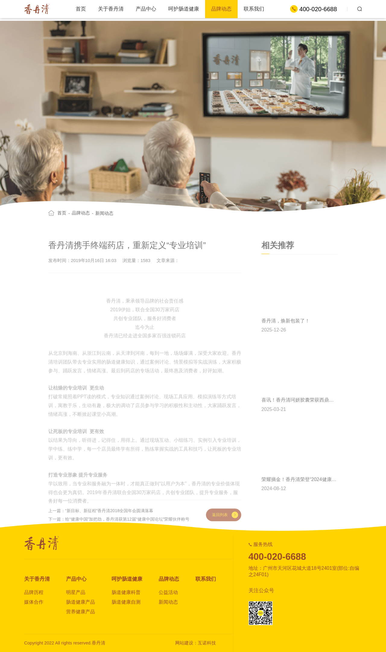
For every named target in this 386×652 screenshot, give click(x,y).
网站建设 (184, 643)
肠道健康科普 (126, 592)
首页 (81, 9)
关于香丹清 (111, 9)
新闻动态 (104, 220)
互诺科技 (207, 643)
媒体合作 (33, 602)
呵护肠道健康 (183, 9)
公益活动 (168, 592)
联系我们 (254, 9)
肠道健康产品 (80, 602)
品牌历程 (33, 592)
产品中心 (146, 9)
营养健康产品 (80, 611)
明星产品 (75, 592)
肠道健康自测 (126, 602)
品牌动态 (221, 9)
